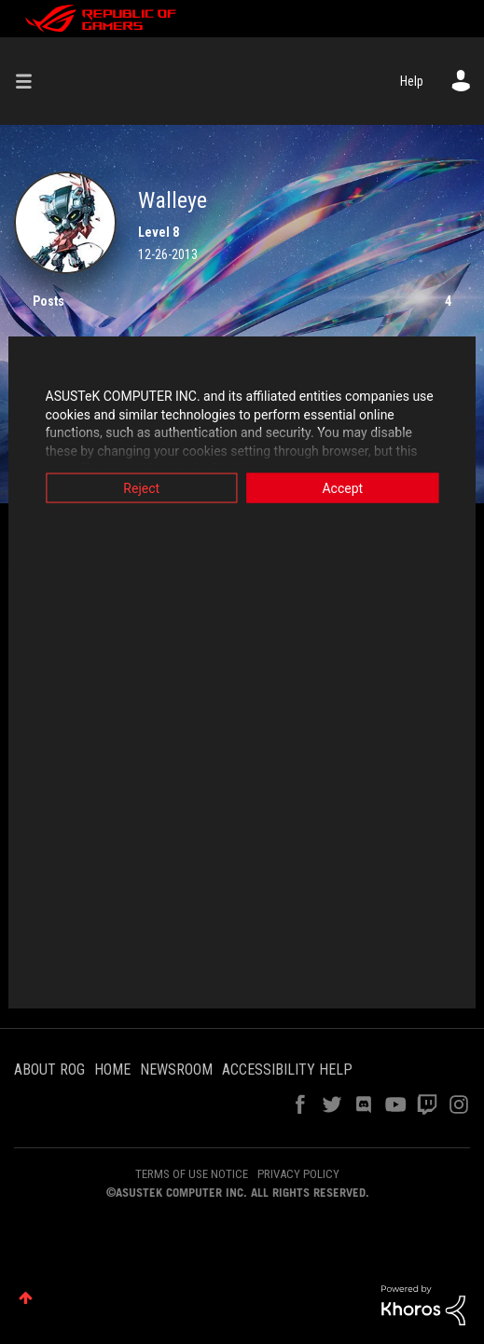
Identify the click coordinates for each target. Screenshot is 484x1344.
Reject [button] (137, 488)
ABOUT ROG (49, 1069)
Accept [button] (346, 488)
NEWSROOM (176, 1069)
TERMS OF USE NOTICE (191, 1174)
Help (411, 81)
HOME (112, 1069)
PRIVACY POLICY (298, 1174)
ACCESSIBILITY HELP (287, 1069)
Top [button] (25, 1298)
